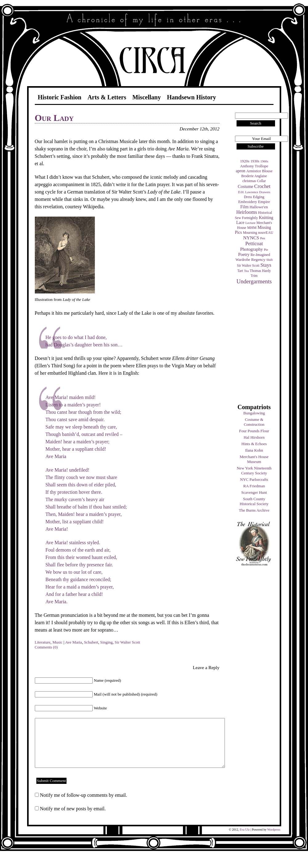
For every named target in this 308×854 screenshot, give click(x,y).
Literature (43, 642)
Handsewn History (191, 97)
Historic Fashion (60, 97)
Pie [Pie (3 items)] (266, 249)
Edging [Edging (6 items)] (258, 197)
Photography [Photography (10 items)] (251, 249)
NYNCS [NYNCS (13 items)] (251, 237)
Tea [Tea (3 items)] (246, 271)
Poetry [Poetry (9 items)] (243, 254)
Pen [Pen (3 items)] (262, 238)
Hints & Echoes (254, 443)
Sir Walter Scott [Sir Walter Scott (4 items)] (248, 265)
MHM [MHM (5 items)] (251, 227)
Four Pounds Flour (254, 431)
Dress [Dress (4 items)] (248, 197)
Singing (106, 642)
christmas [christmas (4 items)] (249, 181)
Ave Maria (73, 642)
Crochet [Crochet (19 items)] (262, 186)
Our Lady (54, 118)
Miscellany (146, 97)
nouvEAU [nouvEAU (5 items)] (265, 232)
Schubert (91, 642)
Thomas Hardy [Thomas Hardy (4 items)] (260, 271)
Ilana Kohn (254, 450)
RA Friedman (254, 486)
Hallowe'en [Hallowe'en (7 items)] (258, 207)
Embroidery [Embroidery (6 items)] (247, 202)
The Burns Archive (254, 510)
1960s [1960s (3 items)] (264, 161)
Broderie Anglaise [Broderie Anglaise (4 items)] (254, 176)
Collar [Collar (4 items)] (261, 181)
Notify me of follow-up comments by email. (83, 795)
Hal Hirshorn (254, 437)
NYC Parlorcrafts (254, 479)
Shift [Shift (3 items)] (269, 259)
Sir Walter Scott (127, 642)
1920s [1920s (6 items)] (244, 161)
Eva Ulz (245, 829)
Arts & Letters (106, 97)
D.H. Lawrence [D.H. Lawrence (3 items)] (248, 192)
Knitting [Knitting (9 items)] (266, 217)
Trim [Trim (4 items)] (254, 275)
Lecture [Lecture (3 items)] (250, 223)
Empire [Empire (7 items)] (264, 201)
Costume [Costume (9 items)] (245, 186)
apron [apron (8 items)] (240, 171)
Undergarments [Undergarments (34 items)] (254, 281)
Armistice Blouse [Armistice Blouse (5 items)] (259, 171)
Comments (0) (46, 647)
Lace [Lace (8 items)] (240, 222)
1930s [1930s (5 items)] (254, 161)
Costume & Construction (254, 422)
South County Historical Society (254, 501)
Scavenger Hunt (254, 492)
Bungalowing (254, 413)
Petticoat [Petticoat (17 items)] (254, 243)
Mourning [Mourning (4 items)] (250, 232)
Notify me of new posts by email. (73, 808)
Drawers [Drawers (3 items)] (264, 192)
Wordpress (273, 829)
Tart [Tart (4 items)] (240, 271)
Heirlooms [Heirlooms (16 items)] (246, 212)
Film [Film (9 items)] (244, 206)
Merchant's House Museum (254, 459)
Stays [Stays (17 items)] (265, 265)
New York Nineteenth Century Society (254, 470)
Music (57, 642)
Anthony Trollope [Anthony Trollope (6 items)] (254, 166)
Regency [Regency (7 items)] (258, 259)
